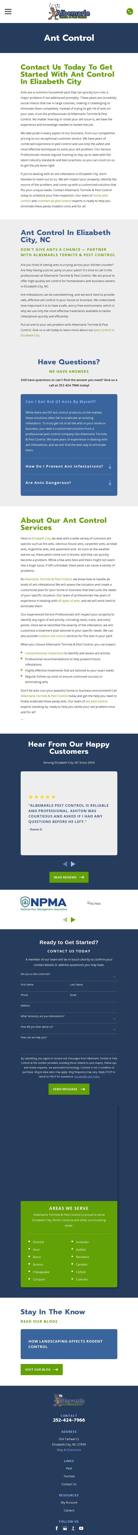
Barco (37, 1160)
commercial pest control (54, 201)
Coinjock (39, 1183)
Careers (69, 1414)
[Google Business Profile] (65, 1432)
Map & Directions (69, 1353)
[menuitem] (26, 1468)
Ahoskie (38, 1146)
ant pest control (97, 701)
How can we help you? (34, 1037)
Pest (69, 1372)
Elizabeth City (41, 538)
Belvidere (82, 1160)
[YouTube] (81, 1432)
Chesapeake (41, 1175)
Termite (69, 1380)
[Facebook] (57, 1432)
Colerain (82, 1183)
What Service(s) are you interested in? (42, 1016)
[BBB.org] (73, 1432)
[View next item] (73, 864)
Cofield (81, 1175)
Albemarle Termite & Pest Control (48, 579)
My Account (69, 1406)
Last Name (76, 984)
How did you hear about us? (37, 1027)
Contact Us (69, 1388)
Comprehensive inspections (44, 653)
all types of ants (69, 601)
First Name (27, 984)
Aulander (82, 1146)
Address (25, 1006)
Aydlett (81, 1153)
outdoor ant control (52, 636)
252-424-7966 (69, 1324)
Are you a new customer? (35, 974)
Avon (36, 1153)
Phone (24, 995)
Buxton (38, 1168)
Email (73, 995)
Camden (82, 1168)
